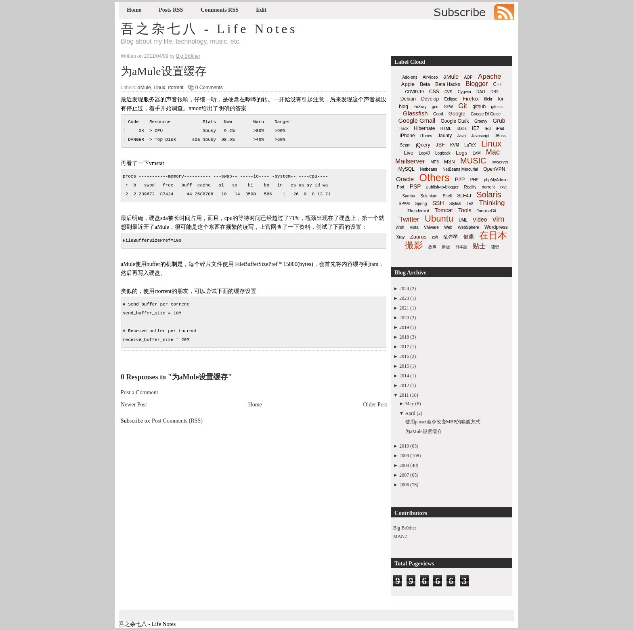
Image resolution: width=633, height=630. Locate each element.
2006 (404, 485)
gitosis (496, 107)
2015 (404, 366)
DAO (480, 92)
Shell (447, 196)
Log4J (424, 153)
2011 (404, 395)
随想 (495, 247)
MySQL (406, 169)
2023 (404, 298)
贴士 (479, 246)
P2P (460, 179)
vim (499, 219)
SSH (438, 203)
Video (480, 219)
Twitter (409, 219)
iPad (500, 128)
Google (457, 114)
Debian (408, 99)
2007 (404, 475)
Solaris (488, 194)
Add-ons (409, 77)
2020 (404, 317)
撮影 (414, 245)
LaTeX (470, 145)
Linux (159, 87)
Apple (408, 84)
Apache (489, 76)
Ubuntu (439, 218)
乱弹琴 (450, 237)
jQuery (423, 145)
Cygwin (464, 92)
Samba (408, 196)
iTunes (426, 136)
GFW (448, 107)
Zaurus (418, 237)
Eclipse (450, 99)
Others (434, 177)
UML (463, 220)
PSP (415, 186)
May (409, 403)
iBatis (461, 128)
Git (462, 106)
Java (461, 136)
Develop (430, 99)
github (479, 106)
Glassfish (415, 113)
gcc (435, 107)
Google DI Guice (486, 114)
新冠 (446, 247)
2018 (404, 337)
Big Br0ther (404, 528)
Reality (470, 187)
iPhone (407, 135)
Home (134, 10)
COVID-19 (414, 92)
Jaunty (445, 135)
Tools (465, 210)
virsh (400, 227)
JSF (440, 145)
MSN (449, 162)
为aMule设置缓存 (163, 71)
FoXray (419, 107)
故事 (432, 247)
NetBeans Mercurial (460, 169)
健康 (468, 237)
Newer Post (134, 405)
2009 (404, 455)
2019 (404, 327)
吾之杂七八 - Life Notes (209, 28)
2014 (404, 376)
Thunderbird (418, 211)
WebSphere (468, 227)
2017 (404, 347)
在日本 (493, 235)
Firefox (471, 99)
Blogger (476, 83)
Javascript (480, 136)
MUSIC (473, 160)
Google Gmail (416, 120)
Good (438, 114)
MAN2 (400, 536)
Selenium (429, 196)
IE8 (487, 128)
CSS (434, 91)
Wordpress (496, 227)
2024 (404, 288)
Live (408, 153)
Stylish (455, 203)
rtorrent (176, 87)
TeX (470, 203)
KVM (454, 145)
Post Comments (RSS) (177, 421)
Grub (499, 120)
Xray (400, 237)
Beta (425, 84)
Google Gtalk (454, 121)
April (410, 413)
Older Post (375, 405)
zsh (435, 237)
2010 (404, 446)
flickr (488, 99)
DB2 (494, 92)
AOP (468, 77)
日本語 (461, 247)
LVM (477, 153)
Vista (414, 227)
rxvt (503, 187)
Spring (421, 203)
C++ (498, 84)
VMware (431, 227)
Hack (404, 128)
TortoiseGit (486, 211)
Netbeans (428, 169)
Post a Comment (139, 392)
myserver (500, 162)
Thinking (492, 203)
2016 (404, 356)
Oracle (405, 179)
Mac (493, 152)
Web (448, 227)
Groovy (480, 121)
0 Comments (209, 87)
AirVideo (430, 77)
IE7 (475, 128)
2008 (404, 465)
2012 (404, 385)
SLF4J (464, 196)
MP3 (434, 162)
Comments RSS (220, 10)
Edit (261, 10)
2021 (404, 308)
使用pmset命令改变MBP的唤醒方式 (442, 422)
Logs (461, 153)
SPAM (404, 203)
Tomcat (443, 210)
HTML (445, 128)
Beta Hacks (447, 84)
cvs (448, 91)
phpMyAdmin (495, 180)
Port (400, 187)
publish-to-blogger (442, 187)
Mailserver (410, 161)
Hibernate (424, 128)
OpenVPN (494, 169)
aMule (144, 87)
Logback (443, 153)
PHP (474, 180)
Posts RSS (171, 10)
